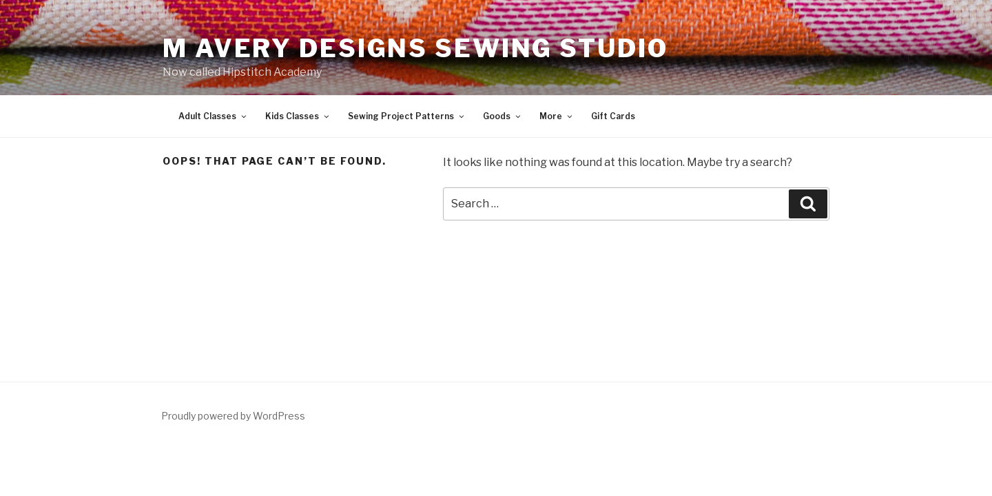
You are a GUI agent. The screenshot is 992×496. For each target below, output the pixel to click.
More (556, 116)
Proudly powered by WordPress (233, 416)
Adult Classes (213, 116)
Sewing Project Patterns (407, 116)
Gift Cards (613, 116)
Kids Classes (298, 116)
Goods (502, 116)
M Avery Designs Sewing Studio (415, 48)
